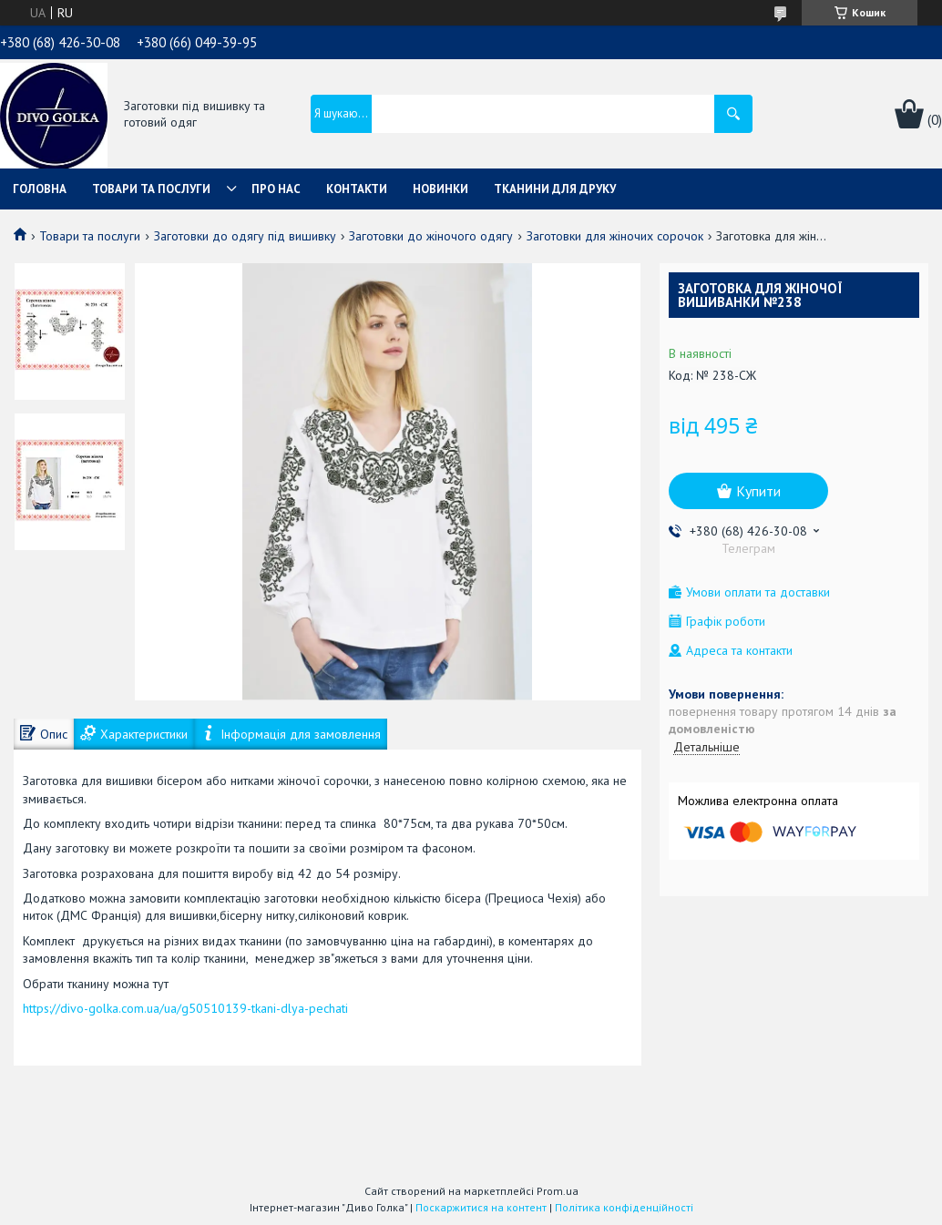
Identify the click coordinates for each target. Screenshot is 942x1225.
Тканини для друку (555, 189)
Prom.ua (558, 1191)
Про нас (276, 189)
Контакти (356, 189)
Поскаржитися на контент (481, 1207)
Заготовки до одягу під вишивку (245, 236)
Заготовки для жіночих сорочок (615, 236)
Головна (40, 189)
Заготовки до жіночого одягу (431, 236)
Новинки (440, 189)
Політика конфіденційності (624, 1207)
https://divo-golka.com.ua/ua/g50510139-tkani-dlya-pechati (185, 1008)
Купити (758, 491)
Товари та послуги (151, 189)
